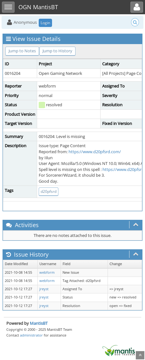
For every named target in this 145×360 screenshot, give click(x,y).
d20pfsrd (48, 191)
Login (45, 22)
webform (47, 272)
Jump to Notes (22, 51)
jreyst (44, 289)
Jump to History (57, 51)
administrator (31, 335)
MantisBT (39, 323)
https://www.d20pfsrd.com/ (95, 151)
